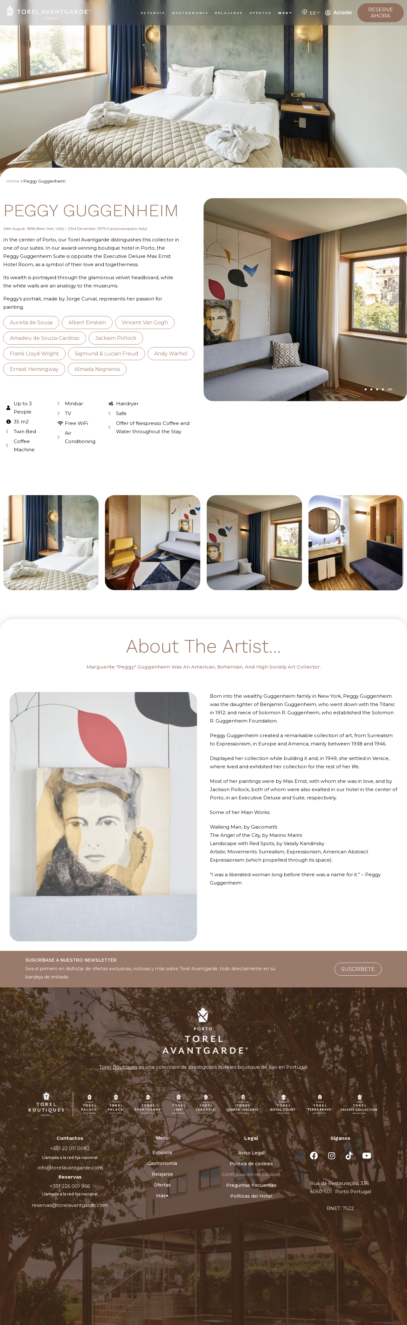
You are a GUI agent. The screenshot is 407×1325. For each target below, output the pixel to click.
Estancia (153, 13)
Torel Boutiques (118, 1067)
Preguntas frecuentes (251, 1185)
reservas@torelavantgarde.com (70, 1205)
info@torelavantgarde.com (70, 1168)
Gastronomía (190, 13)
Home (12, 181)
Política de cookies (251, 1164)
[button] (366, 389)
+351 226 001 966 (70, 1186)
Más (285, 13)
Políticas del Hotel (251, 1196)
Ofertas (261, 13)
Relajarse (229, 13)
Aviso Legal (251, 1153)
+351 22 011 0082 (70, 1148)
